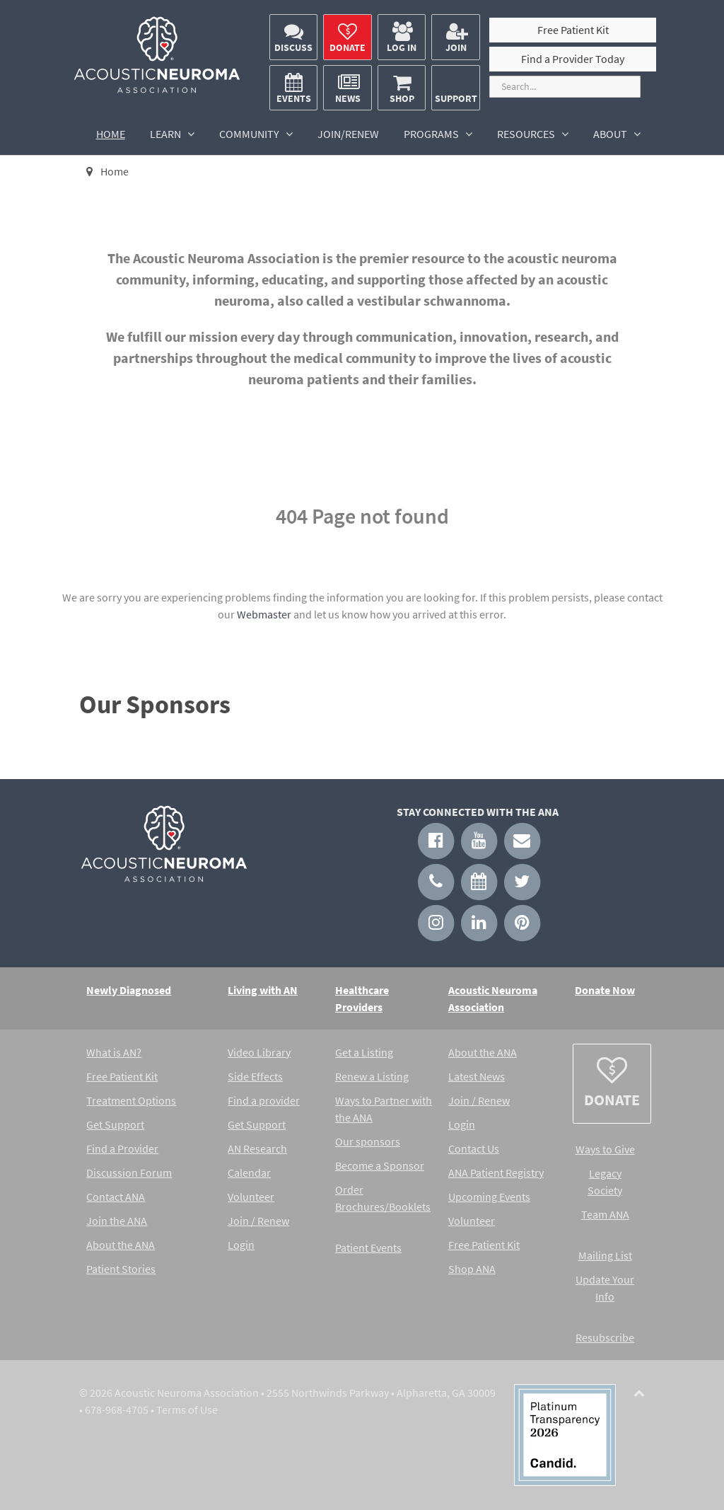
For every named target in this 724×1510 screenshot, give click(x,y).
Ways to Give (605, 1149)
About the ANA (120, 1245)
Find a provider (264, 1100)
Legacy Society (605, 1181)
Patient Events (368, 1247)
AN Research (257, 1148)
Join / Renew (258, 1221)
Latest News (476, 1076)
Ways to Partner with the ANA (383, 1108)
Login (241, 1245)
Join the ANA (116, 1221)
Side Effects (255, 1076)
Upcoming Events (489, 1196)
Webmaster (264, 614)
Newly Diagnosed (128, 990)
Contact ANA (115, 1196)
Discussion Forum (129, 1172)
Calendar (249, 1172)
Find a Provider (122, 1148)
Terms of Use (187, 1409)
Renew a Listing (372, 1076)
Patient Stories (121, 1269)
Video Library (259, 1052)
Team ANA (605, 1214)
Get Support (115, 1124)
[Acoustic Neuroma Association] (157, 90)
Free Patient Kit (122, 1076)
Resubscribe (605, 1337)
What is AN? (113, 1052)
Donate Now (605, 990)
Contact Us (473, 1148)
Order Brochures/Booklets (383, 1198)
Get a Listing (364, 1052)
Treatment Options (131, 1100)
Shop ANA (472, 1269)
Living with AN (263, 990)
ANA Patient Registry (496, 1172)
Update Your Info (605, 1287)
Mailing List (605, 1255)
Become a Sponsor (379, 1165)
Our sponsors (367, 1141)
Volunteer (251, 1196)
